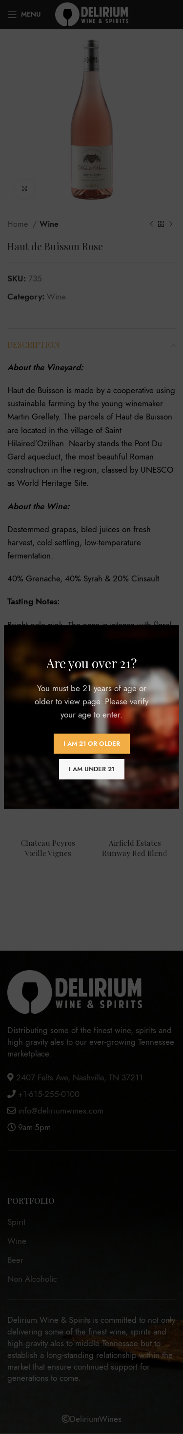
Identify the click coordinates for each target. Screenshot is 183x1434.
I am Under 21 (92, 769)
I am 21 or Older (91, 743)
